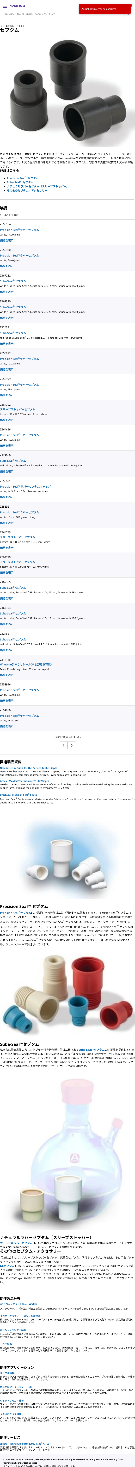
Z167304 (5, 608)
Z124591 (5, 327)
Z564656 (5, 429)
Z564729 (5, 557)
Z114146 (5, 660)
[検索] (128, 14)
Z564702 (5, 405)
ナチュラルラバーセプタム (16, 1243)
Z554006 (5, 710)
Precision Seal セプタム (23, 178)
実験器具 (9, 26)
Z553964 (5, 224)
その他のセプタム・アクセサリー (27, 190)
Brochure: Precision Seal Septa (18, 794)
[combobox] (67, 14)
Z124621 (5, 634)
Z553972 (5, 353)
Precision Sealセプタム (15, 913)
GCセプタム (7, 1266)
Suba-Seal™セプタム (92, 1050)
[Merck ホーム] (17, 6)
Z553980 (5, 250)
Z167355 (5, 582)
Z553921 (5, 506)
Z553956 (5, 684)
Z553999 (5, 379)
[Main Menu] (5, 5)
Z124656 (5, 455)
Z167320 (5, 301)
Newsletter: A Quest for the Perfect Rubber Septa (28, 768)
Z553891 (5, 481)
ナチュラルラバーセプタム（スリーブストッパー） (38, 186)
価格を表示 (7, 240)
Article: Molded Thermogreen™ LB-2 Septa (24, 781)
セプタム (20, 26)
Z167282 (5, 275)
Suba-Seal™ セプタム (20, 182)
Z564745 (5, 532)
